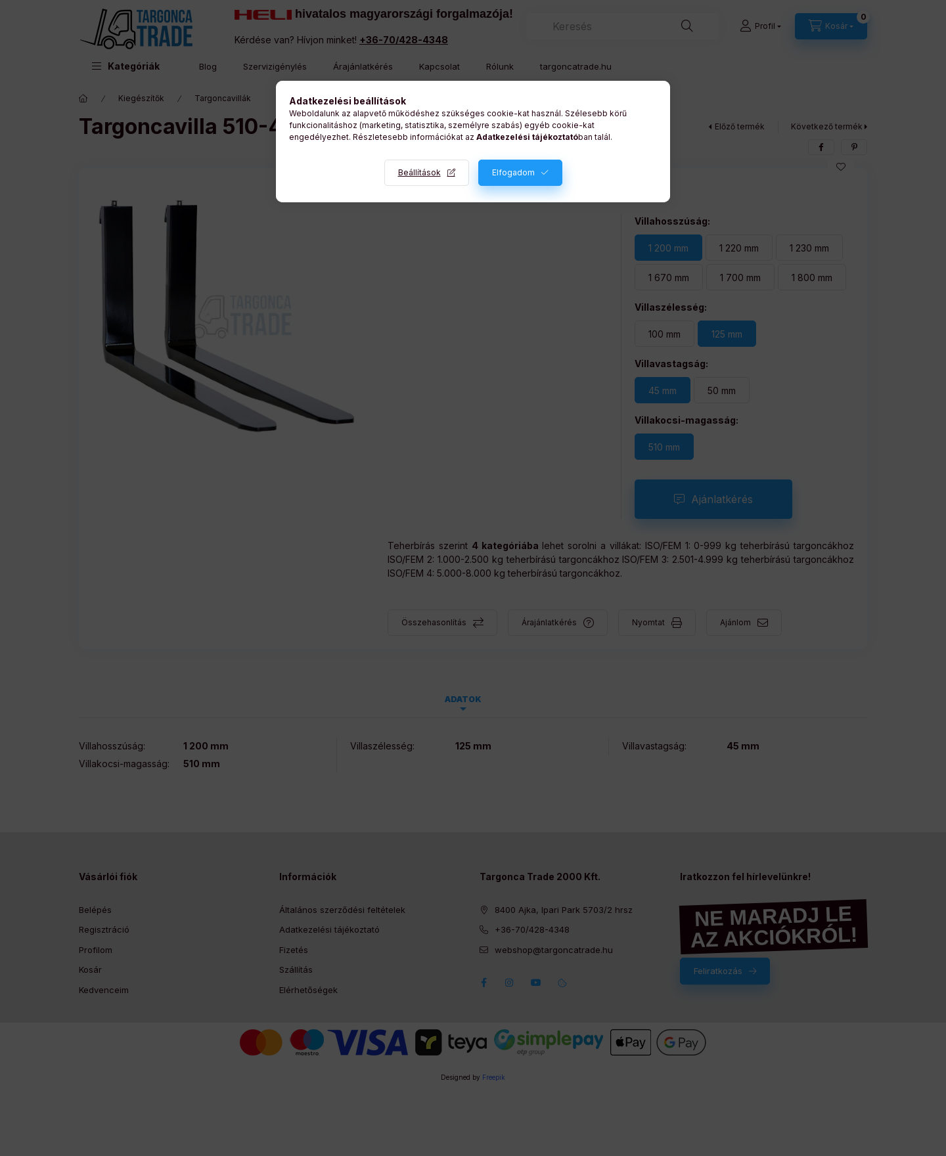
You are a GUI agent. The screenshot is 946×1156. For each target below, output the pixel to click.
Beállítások (419, 172)
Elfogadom (513, 172)
